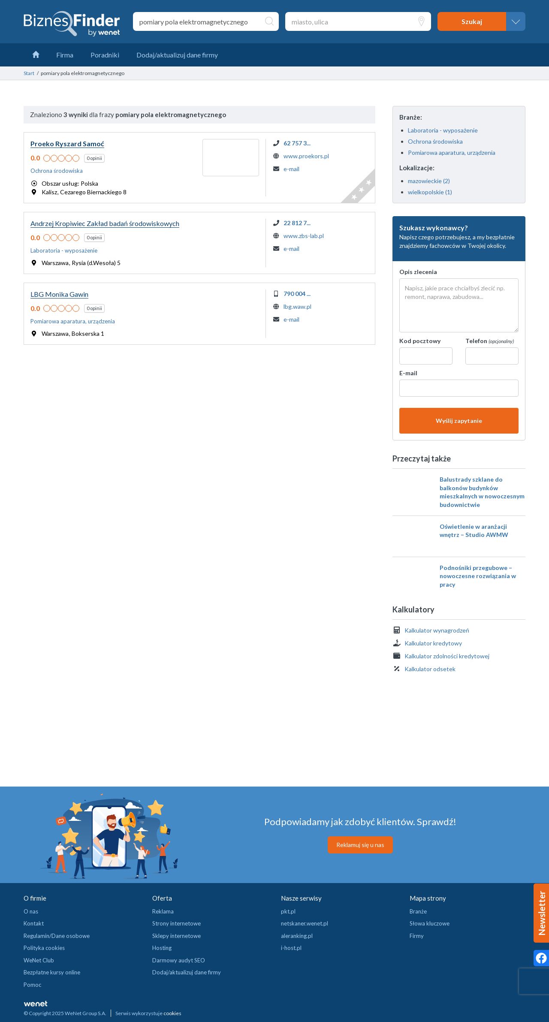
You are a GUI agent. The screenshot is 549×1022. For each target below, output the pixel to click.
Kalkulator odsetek (429, 668)
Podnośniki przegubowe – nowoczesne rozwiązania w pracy (478, 576)
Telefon (489, 340)
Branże (418, 911)
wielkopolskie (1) (430, 192)
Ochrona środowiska (435, 141)
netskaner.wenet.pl (304, 923)
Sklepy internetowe (176, 935)
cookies (172, 1013)
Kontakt (34, 923)
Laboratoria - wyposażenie (443, 130)
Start (29, 73)
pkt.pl (288, 911)
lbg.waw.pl (297, 306)
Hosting (162, 947)
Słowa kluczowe (429, 923)
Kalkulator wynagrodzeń (436, 630)
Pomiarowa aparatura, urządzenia (451, 152)
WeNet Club (39, 960)
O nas (31, 911)
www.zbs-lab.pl (304, 235)
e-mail (291, 168)
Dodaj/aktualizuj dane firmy (186, 972)
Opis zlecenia (418, 271)
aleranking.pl (297, 935)
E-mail (408, 373)
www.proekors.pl (306, 156)
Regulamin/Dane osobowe (57, 935)
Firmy (417, 935)
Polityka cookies (44, 947)
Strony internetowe (176, 923)
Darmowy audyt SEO (178, 960)
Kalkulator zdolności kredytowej (446, 656)
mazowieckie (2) (429, 180)
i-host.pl (291, 947)
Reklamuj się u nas (360, 844)
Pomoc (32, 984)
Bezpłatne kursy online (52, 972)
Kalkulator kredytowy (433, 643)
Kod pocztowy (419, 340)
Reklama (163, 911)
